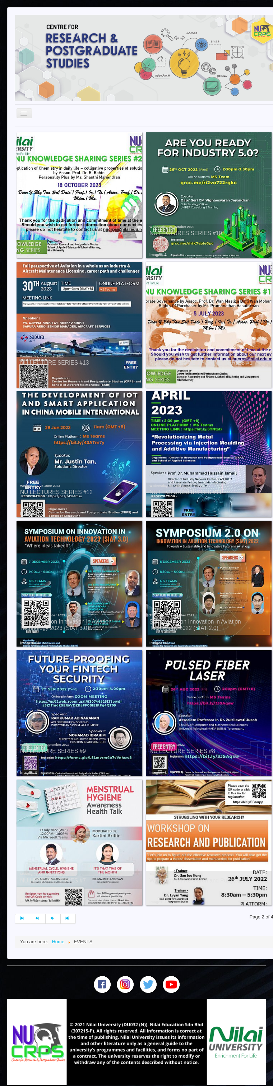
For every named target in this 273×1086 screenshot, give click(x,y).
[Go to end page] (68, 919)
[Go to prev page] (37, 919)
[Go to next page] (53, 919)
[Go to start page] (22, 919)
